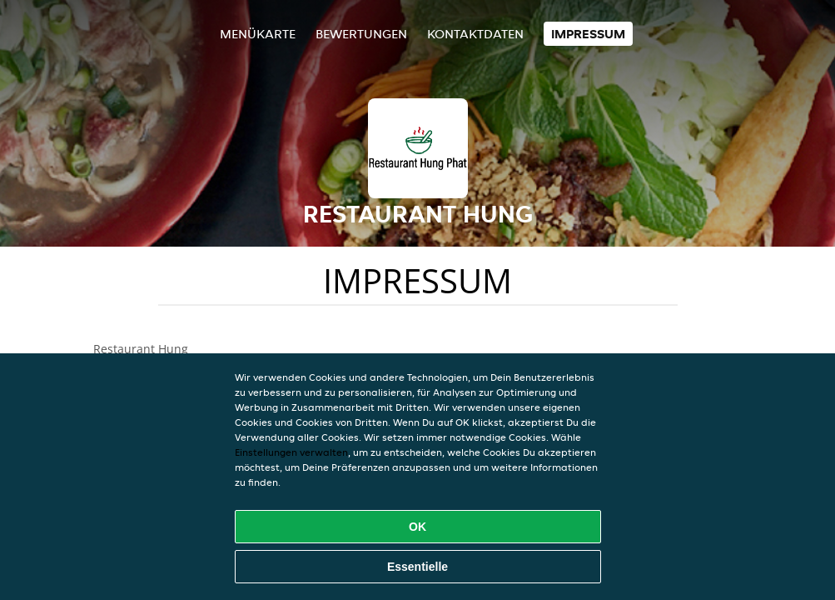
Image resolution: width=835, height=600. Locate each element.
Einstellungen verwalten (291, 452)
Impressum (588, 33)
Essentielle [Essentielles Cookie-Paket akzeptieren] (417, 566)
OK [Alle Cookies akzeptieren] (417, 526)
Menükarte (258, 33)
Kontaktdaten (475, 33)
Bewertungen (361, 33)
